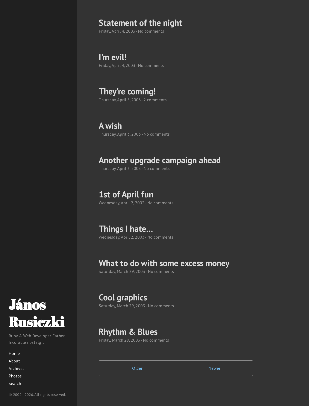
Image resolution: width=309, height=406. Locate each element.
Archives (16, 368)
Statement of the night (140, 22)
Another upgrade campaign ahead (160, 159)
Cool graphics (123, 297)
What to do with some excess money (164, 262)
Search (15, 383)
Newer (214, 368)
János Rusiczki (36, 313)
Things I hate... (126, 228)
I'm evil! (113, 56)
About (14, 361)
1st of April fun (126, 194)
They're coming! (127, 91)
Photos (15, 376)
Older (137, 368)
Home (14, 353)
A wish (110, 125)
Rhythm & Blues (128, 331)
